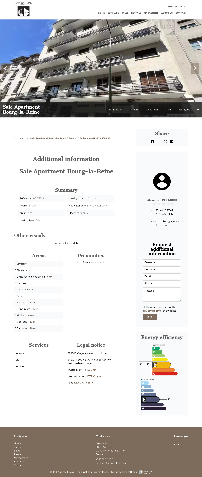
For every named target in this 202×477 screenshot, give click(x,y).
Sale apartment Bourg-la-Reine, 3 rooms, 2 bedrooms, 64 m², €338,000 (70, 138)
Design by (144, 472)
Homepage (19, 138)
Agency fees (100, 472)
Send (150, 317)
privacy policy (151, 310)
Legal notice (83, 472)
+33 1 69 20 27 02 (163, 210)
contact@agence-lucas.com (111, 463)
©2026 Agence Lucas (62, 472)
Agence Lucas (104, 443)
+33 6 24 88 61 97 (163, 214)
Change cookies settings (123, 472)
